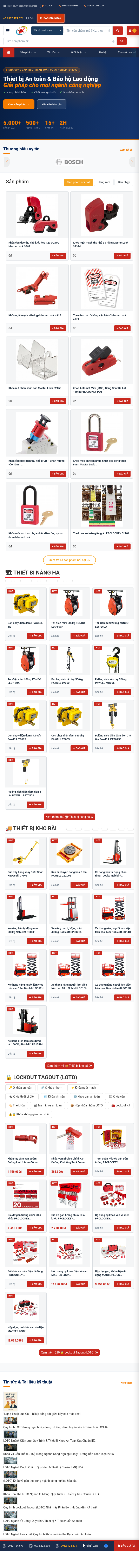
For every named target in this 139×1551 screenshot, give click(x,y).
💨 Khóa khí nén (54, 1096)
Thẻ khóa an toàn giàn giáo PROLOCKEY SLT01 (101, 533)
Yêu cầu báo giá (51, 104)
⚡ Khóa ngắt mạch (83, 1087)
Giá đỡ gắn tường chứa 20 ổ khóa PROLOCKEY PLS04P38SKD (24, 1218)
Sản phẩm (17, 181)
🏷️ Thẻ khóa (17, 1105)
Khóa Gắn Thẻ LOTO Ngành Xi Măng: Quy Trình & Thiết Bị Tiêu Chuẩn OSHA (51, 1494)
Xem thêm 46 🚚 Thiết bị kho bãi (69, 1065)
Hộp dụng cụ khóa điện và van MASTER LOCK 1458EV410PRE (69, 1275)
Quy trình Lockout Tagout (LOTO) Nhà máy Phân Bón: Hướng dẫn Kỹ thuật (50, 1507)
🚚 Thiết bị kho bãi (31, 828)
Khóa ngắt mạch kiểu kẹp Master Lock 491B (34, 315)
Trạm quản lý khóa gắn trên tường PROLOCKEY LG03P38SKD (111, 1162)
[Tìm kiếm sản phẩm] (85, 30)
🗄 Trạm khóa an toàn (47, 1105)
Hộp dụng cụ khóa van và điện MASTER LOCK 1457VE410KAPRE (26, 1331)
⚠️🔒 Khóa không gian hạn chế (29, 1114)
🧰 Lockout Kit (120, 1105)
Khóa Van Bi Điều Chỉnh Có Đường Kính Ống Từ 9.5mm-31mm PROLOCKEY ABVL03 (68, 1162)
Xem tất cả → (128, 149)
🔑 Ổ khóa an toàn (20, 1087)
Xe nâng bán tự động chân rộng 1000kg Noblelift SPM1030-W (110, 876)
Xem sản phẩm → (19, 104)
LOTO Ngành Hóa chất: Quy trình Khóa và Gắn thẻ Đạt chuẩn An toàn (47, 1534)
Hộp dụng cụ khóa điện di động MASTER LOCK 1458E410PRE (110, 1275)
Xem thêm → (128, 1382)
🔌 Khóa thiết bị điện (22, 1096)
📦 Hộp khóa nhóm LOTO (86, 1105)
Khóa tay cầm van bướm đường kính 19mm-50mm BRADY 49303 (23, 1162)
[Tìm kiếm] (118, 30)
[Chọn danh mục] (47, 30)
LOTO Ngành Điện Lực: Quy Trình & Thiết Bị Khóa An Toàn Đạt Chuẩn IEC (49, 1440)
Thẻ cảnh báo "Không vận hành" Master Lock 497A (99, 317)
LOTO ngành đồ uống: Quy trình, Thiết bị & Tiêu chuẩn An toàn (42, 1520)
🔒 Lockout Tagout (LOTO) (41, 1077)
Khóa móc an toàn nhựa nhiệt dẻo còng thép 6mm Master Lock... (99, 462)
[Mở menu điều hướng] (7, 30)
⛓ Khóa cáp (116, 1096)
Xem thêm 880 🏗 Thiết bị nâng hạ (69, 816)
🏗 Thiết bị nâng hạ (32, 573)
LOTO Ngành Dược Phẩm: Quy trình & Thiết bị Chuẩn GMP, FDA (43, 1467)
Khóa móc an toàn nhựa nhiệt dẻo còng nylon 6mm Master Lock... (35, 535)
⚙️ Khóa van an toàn (86, 1096)
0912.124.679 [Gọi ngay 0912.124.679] (13, 18)
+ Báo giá (58, 255)
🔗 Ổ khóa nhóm (51, 1087)
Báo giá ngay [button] (50, 18)
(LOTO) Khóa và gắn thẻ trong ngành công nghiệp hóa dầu (40, 1480)
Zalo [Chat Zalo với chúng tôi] (30, 18)
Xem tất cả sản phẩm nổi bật (69, 560)
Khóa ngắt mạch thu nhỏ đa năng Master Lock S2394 (100, 244)
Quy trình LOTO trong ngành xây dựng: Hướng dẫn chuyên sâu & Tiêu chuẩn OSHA (55, 1427)
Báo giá (35, 635)
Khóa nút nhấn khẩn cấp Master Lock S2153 (34, 388)
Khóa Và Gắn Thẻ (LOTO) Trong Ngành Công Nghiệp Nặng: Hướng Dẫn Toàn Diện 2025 (58, 1454)
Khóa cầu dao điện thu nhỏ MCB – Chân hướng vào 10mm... (36, 462)
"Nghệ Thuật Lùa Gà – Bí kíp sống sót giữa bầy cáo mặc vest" (42, 1413)
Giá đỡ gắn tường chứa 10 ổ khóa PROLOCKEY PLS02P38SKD (68, 1218)
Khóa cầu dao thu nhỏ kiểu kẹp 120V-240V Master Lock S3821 (33, 244)
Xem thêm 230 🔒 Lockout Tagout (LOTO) (69, 1352)
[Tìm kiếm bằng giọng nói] (109, 30)
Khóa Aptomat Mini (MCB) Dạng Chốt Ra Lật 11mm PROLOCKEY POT (99, 390)
